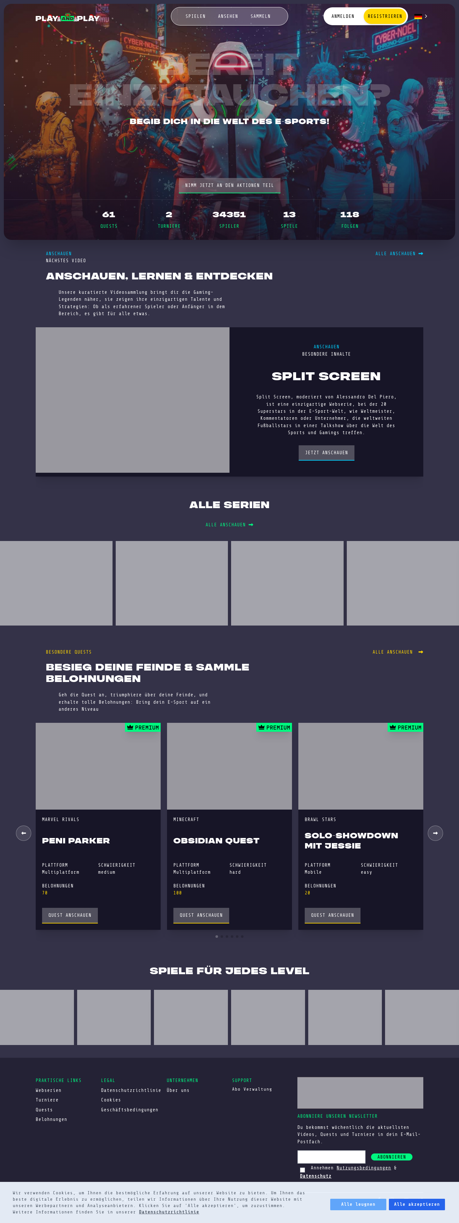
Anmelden (343, 16)
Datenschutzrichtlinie (169, 1212)
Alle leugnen (358, 1204)
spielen (196, 16)
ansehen (228, 16)
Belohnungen (51, 1119)
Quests (44, 1109)
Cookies (111, 1099)
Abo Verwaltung (252, 1089)
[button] (435, 833)
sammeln (261, 16)
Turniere (47, 1099)
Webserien (49, 1090)
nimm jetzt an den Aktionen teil (229, 185)
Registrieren (385, 16)
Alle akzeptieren (417, 1204)
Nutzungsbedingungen (364, 1167)
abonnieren (391, 1157)
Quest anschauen (69, 915)
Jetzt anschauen (326, 452)
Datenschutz (316, 1176)
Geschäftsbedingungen (129, 1109)
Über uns (178, 1090)
